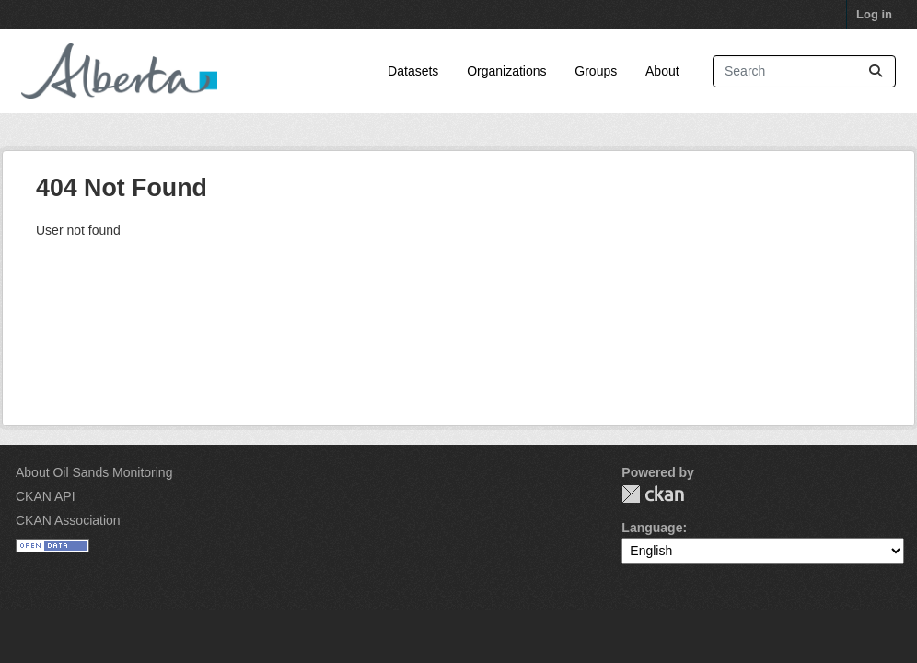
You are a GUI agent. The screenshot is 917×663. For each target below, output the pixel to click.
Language (651, 527)
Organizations (506, 71)
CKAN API (45, 496)
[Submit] (875, 71)
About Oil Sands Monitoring (94, 472)
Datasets (413, 71)
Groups (596, 71)
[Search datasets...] (804, 71)
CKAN (652, 494)
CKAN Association (68, 520)
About (662, 71)
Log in (874, 14)
